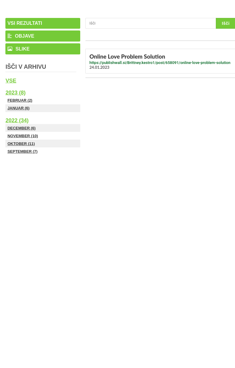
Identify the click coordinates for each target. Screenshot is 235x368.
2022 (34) (16, 120)
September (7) (22, 151)
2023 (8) (15, 93)
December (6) (21, 128)
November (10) (22, 136)
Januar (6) (18, 108)
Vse (10, 81)
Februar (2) (19, 100)
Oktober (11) (21, 143)
